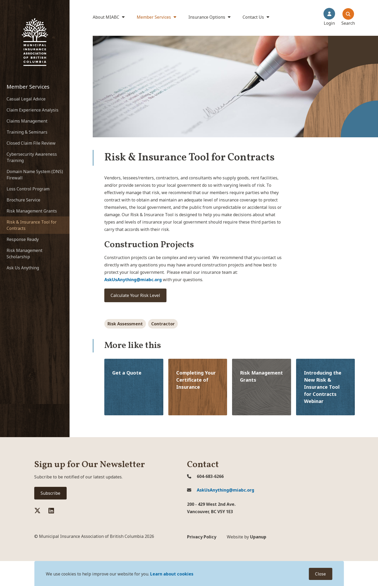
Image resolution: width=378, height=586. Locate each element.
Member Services (154, 17)
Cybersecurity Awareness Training (32, 157)
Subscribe (50, 493)
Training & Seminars (27, 132)
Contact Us (253, 17)
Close (320, 574)
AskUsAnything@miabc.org (220, 490)
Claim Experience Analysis (32, 110)
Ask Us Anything (23, 268)
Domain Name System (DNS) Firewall (35, 175)
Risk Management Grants (32, 211)
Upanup (246, 537)
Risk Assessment (125, 324)
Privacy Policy (201, 537)
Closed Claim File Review (31, 143)
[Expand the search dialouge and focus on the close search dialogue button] (348, 17)
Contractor (163, 324)
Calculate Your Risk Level (135, 295)
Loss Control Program (28, 189)
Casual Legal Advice (26, 99)
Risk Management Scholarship (24, 253)
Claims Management (27, 121)
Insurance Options (206, 17)
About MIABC (106, 17)
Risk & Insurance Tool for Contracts (32, 225)
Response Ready (23, 239)
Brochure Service (23, 200)
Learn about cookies (171, 574)
